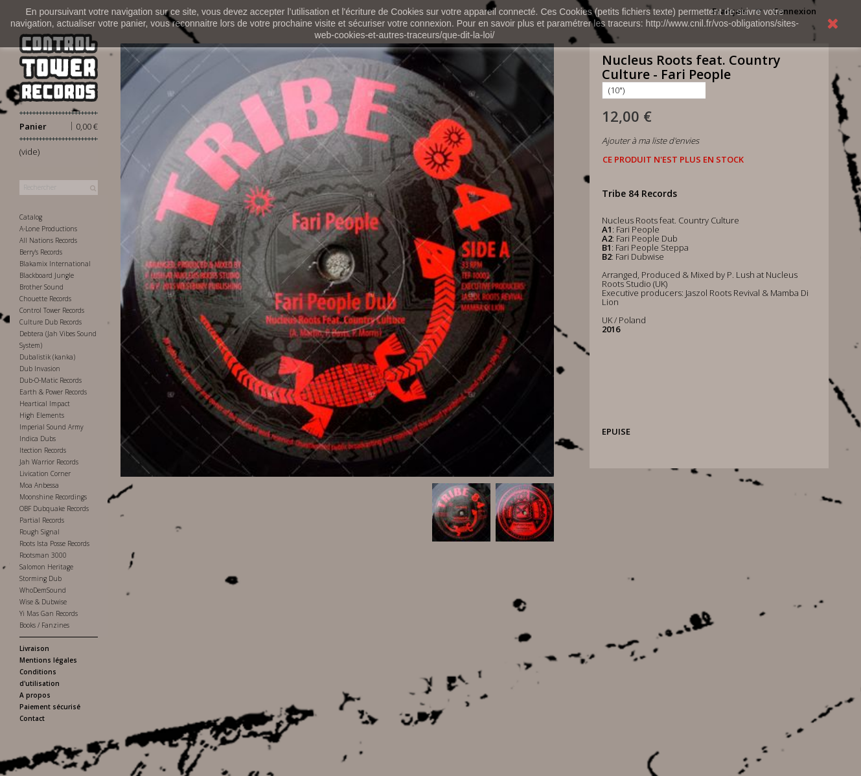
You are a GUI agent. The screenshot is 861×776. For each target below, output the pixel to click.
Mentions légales (48, 660)
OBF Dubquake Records (54, 508)
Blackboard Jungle (46, 275)
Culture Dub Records (50, 321)
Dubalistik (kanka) (47, 356)
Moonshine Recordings (53, 496)
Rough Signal (39, 531)
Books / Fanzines (44, 625)
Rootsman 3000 (43, 555)
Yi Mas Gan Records (48, 613)
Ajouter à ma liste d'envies (650, 140)
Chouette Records (45, 298)
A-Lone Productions (48, 228)
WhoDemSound (42, 590)
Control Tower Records (51, 310)
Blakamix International (55, 263)
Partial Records (41, 520)
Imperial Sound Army (51, 426)
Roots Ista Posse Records (54, 543)
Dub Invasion (39, 368)
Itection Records (42, 450)
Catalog (30, 217)
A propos (35, 695)
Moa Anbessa (39, 485)
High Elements (41, 415)
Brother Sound (41, 286)
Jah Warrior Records (48, 461)
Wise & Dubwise (43, 601)
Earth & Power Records (53, 391)
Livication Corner (45, 473)
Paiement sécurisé (49, 706)
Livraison (34, 648)
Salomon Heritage (46, 566)
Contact (32, 718)
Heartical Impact (44, 403)
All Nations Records (48, 240)
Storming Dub (40, 578)
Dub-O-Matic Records (50, 380)
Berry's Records (40, 252)
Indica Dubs (37, 438)
